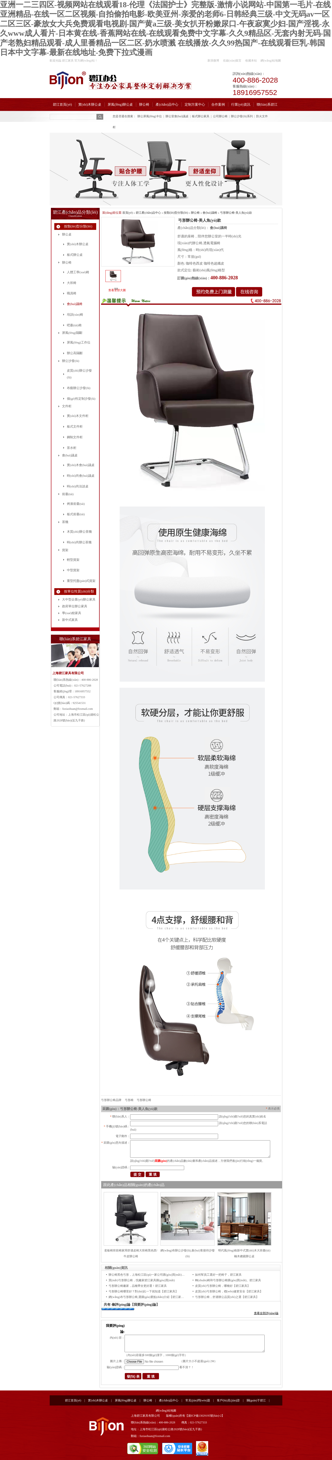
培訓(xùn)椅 (75, 314)
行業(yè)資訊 (240, 104)
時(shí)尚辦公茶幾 (79, 542)
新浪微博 (213, 60)
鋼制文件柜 (75, 437)
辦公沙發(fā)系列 (242, 116)
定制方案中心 (195, 104)
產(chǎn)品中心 (167, 104)
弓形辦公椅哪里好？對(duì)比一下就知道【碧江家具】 (143, 1291)
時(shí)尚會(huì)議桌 (81, 475)
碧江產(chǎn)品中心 (148, 212)
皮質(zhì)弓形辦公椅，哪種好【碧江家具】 (222, 1286)
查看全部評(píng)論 (266, 1313)
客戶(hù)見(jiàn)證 (228, 1400)
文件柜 (66, 406)
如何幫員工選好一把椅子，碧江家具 (218, 1274)
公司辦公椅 (220, 116)
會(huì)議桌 (70, 455)
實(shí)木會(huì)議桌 (81, 465)
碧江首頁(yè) (62, 104)
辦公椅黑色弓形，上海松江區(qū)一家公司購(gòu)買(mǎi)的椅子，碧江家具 (157, 1274)
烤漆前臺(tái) (76, 504)
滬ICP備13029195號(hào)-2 (204, 1415)
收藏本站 (251, 60)
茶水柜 (71, 448)
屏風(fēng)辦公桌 (120, 104)
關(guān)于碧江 (256, 1400)
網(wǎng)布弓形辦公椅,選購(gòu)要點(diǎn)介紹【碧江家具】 (148, 1297)
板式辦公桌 (75, 255)
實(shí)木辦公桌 (90, 104)
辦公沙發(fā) (70, 361)
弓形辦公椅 (144, 1100)
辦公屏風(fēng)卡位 (149, 116)
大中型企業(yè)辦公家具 (78, 599)
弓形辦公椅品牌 (111, 1100)
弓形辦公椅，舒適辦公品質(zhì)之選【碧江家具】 (227, 1297)
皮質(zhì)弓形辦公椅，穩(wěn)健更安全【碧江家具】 (229, 1291)
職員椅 (71, 293)
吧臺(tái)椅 (74, 325)
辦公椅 (144, 104)
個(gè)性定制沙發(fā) (81, 398)
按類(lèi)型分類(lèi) (78, 226)
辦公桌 (66, 234)
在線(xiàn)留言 (232, 60)
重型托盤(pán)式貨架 (81, 581)
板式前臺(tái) (76, 514)
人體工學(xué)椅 (78, 272)
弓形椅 (129, 1100)
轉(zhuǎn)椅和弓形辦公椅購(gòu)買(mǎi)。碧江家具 (228, 1280)
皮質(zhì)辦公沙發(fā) (79, 374)
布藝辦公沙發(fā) (78, 388)
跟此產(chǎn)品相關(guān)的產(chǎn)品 (134, 1185)
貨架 (65, 550)
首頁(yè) (127, 212)
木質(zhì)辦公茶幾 (79, 531)
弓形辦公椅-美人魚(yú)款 (236, 212)
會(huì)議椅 (74, 304)
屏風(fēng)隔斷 (72, 333)
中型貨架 (73, 570)
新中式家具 (70, 620)
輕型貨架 (73, 560)
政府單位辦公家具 (74, 606)
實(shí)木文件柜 (77, 416)
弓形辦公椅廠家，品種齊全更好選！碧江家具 (138, 1286)
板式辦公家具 (200, 116)
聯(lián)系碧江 (267, 104)
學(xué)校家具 (71, 613)
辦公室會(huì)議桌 (177, 116)
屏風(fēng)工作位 (78, 342)
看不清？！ (186, 1367)
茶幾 (65, 522)
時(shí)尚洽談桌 (77, 486)
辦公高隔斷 (75, 353)
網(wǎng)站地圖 (271, 60)
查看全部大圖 (117, 290)
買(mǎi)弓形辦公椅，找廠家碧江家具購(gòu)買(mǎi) (142, 1280)
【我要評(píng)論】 (144, 1304)
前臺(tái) (68, 494)
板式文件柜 (75, 426)
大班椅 (71, 283)
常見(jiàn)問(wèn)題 (197, 1400)
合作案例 (218, 104)
